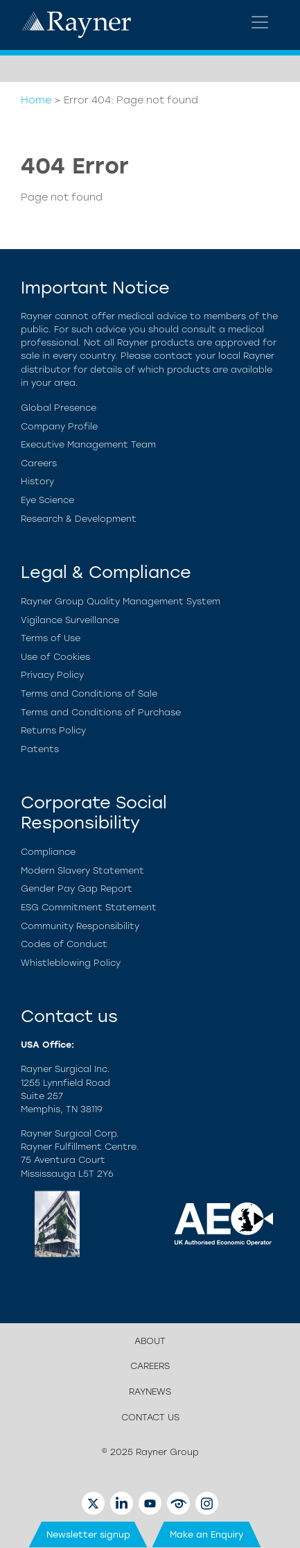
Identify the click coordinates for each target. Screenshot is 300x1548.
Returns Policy (53, 730)
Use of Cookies (55, 657)
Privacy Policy (52, 675)
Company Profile (59, 426)
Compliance (48, 852)
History (37, 481)
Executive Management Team (88, 444)
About (150, 1341)
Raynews (150, 1391)
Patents (40, 749)
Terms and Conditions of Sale (89, 693)
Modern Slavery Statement (82, 870)
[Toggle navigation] (259, 22)
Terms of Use (50, 638)
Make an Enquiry (207, 1534)
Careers (39, 463)
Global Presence (58, 407)
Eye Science (47, 500)
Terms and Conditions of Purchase (101, 712)
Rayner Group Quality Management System (120, 601)
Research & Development (78, 518)
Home (36, 100)
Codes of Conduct (64, 944)
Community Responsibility (80, 926)
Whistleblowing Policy (71, 963)
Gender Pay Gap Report (76, 888)
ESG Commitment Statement (89, 907)
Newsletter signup (88, 1534)
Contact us (150, 1417)
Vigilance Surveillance (70, 620)
